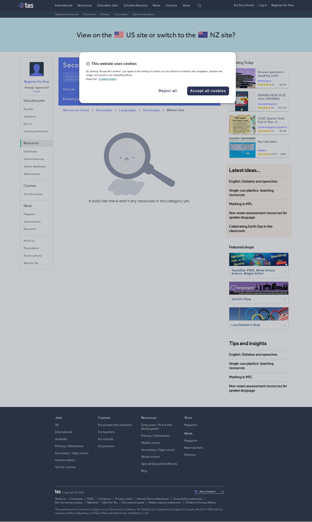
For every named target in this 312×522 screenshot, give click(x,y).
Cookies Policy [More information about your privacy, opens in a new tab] (108, 79)
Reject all (168, 91)
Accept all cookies (208, 91)
